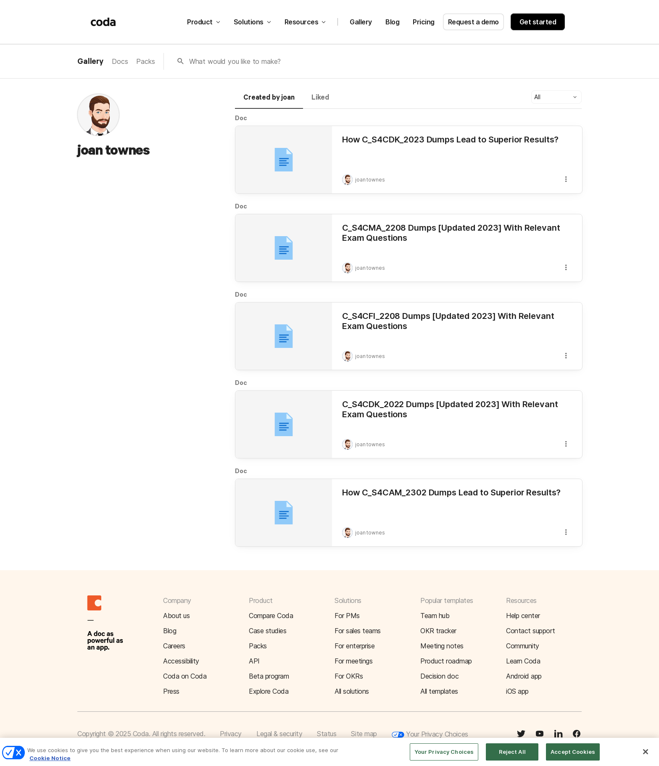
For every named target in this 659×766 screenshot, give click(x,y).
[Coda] (103, 22)
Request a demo (473, 22)
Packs (145, 61)
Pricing (424, 22)
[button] (556, 97)
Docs (120, 61)
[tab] (269, 101)
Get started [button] (537, 22)
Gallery (361, 22)
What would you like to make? (235, 61)
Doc (241, 117)
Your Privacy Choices (430, 735)
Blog (392, 22)
